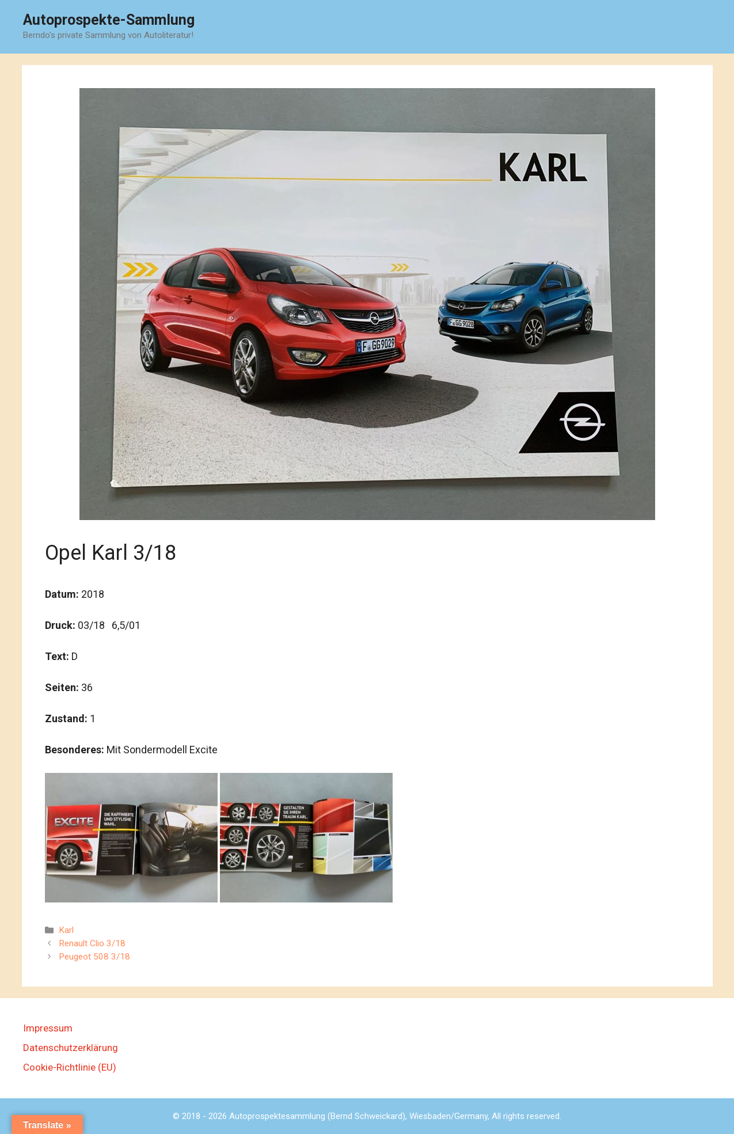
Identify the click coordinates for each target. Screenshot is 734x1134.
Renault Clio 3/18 (92, 943)
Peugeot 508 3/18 (94, 956)
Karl (66, 930)
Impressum (48, 1028)
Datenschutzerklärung (70, 1047)
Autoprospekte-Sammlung (109, 20)
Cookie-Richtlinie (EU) (69, 1067)
